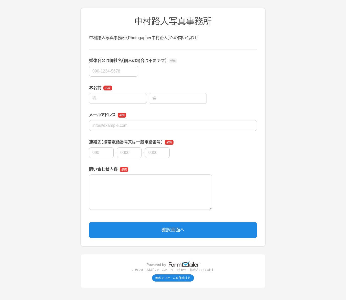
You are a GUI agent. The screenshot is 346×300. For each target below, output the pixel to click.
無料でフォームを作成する (173, 278)
